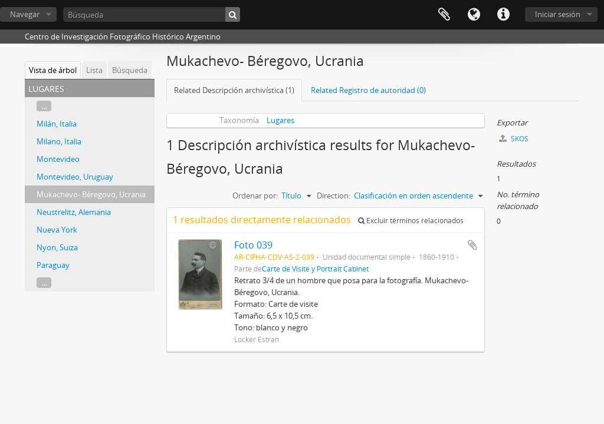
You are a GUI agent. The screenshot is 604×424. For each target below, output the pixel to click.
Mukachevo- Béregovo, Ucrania (91, 194)
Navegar (25, 14)
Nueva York (57, 229)
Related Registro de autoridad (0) (368, 90)
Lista (94, 70)
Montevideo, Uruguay (75, 176)
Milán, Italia (57, 123)
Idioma (473, 14)
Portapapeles (444, 14)
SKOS (513, 139)
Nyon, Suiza (57, 247)
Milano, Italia (59, 141)
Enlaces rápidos (503, 14)
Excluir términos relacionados (411, 221)
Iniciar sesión (557, 14)
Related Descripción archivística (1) (234, 90)
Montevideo (58, 159)
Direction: (333, 195)
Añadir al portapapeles (472, 245)
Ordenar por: (255, 195)
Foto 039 (253, 244)
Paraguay (53, 265)
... (44, 106)
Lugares (280, 120)
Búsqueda (129, 70)
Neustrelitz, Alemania (74, 212)
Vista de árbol (53, 70)
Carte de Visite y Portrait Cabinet (315, 268)
